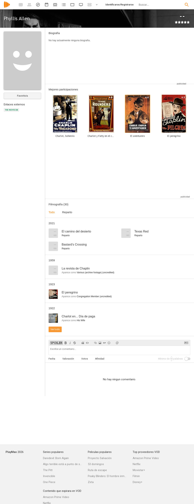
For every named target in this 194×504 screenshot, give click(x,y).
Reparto (67, 212)
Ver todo (55, 329)
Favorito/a (22, 95)
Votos (84, 358)
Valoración (68, 358)
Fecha (52, 358)
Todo (52, 212)
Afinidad (99, 358)
